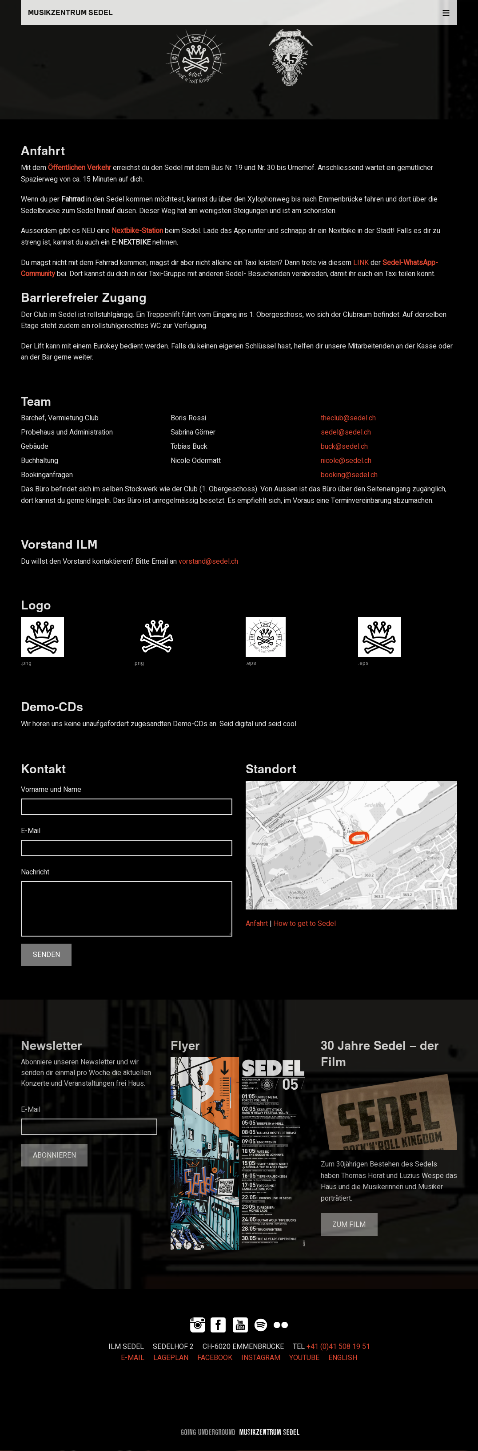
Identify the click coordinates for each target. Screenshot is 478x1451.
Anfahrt (257, 923)
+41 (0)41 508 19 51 (338, 1346)
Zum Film (349, 1224)
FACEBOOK (214, 1357)
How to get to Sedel (305, 923)
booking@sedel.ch (349, 475)
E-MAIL (132, 1357)
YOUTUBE (304, 1357)
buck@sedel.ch (344, 446)
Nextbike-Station (137, 230)
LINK (361, 262)
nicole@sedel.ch (346, 460)
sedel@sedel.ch (346, 432)
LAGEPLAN (170, 1357)
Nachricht (35, 872)
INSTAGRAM (260, 1357)
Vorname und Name (51, 789)
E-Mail (30, 831)
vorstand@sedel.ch (208, 561)
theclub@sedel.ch (348, 418)
